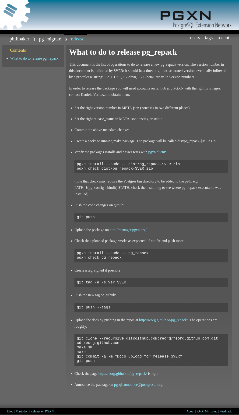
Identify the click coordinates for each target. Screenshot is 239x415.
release (77, 38)
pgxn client (156, 152)
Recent (223, 37)
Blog (10, 411)
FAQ (200, 411)
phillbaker (19, 38)
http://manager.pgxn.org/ (128, 230)
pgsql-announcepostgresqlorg (138, 384)
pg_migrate (50, 38)
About (190, 411)
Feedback (226, 411)
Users (195, 37)
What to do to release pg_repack (34, 58)
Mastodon (22, 411)
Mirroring (211, 411)
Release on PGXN (42, 411)
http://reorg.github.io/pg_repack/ (163, 320)
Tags (209, 37)
